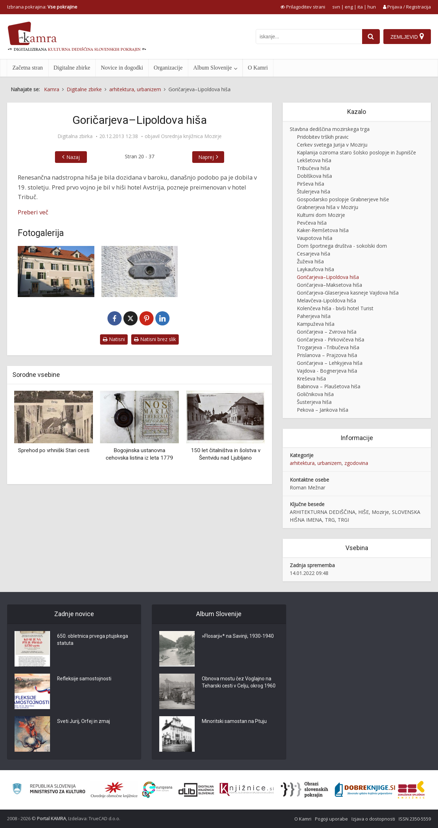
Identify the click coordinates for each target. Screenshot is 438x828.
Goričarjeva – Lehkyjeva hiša (329, 363)
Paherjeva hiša (314, 316)
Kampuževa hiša (315, 323)
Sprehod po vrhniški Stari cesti (53, 450)
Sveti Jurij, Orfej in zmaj (83, 721)
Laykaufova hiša (315, 269)
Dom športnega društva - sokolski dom (342, 245)
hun (371, 7)
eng (349, 7)
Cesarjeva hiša (313, 253)
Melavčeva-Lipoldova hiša (326, 300)
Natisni (114, 339)
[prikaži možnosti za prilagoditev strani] (303, 7)
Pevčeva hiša (312, 222)
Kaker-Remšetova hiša (323, 230)
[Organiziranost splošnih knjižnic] (114, 790)
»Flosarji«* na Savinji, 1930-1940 (238, 636)
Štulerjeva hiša (313, 191)
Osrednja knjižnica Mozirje (191, 136)
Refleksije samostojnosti (84, 679)
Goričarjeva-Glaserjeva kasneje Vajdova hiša (348, 292)
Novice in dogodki (122, 68)
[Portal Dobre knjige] (365, 790)
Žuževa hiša (310, 261)
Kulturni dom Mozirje (321, 215)
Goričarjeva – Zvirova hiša (326, 331)
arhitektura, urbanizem (316, 463)
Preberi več (33, 212)
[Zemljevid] (407, 36)
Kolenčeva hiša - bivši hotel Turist (335, 308)
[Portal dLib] (196, 790)
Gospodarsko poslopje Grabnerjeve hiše (343, 199)
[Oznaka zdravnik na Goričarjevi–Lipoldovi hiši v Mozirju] (139, 271)
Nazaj (73, 157)
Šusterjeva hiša (314, 402)
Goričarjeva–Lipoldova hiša (328, 277)
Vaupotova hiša (314, 238)
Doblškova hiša (314, 175)
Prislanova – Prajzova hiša (327, 355)
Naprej (206, 157)
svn (336, 7)
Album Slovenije (212, 68)
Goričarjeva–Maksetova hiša (329, 284)
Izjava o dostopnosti (373, 819)
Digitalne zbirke (72, 68)
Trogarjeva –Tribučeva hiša (328, 347)
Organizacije (168, 68)
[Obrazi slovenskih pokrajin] (304, 790)
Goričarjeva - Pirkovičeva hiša (330, 339)
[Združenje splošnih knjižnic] (411, 790)
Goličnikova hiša (315, 394)
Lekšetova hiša (314, 160)
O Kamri (258, 68)
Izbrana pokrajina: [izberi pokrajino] (42, 7)
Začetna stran (27, 68)
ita (360, 7)
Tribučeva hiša (313, 168)
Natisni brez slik (155, 339)
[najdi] (371, 36)
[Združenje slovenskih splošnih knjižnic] (246, 790)
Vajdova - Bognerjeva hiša (327, 370)
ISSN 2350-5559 (415, 819)
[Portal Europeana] (157, 790)
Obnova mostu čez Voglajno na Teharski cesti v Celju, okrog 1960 (239, 682)
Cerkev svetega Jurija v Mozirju (332, 144)
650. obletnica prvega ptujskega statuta (92, 640)
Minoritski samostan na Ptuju (234, 721)
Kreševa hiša (311, 378)
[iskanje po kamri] (309, 36)
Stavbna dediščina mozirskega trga (330, 129)
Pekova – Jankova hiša (322, 409)
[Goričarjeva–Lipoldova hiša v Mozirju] (56, 271)
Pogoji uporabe (331, 819)
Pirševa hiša (310, 183)
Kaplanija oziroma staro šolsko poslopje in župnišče (356, 152)
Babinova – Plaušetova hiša (328, 386)
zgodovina (356, 463)
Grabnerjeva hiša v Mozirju (327, 207)
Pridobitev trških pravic (323, 136)
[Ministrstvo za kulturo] (48, 789)
